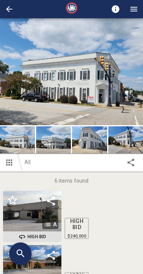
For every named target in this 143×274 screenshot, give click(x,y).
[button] (9, 9)
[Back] (9, 9)
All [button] (27, 162)
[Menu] (134, 9)
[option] (71, 71)
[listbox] (71, 71)
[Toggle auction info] (115, 9)
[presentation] (71, 9)
